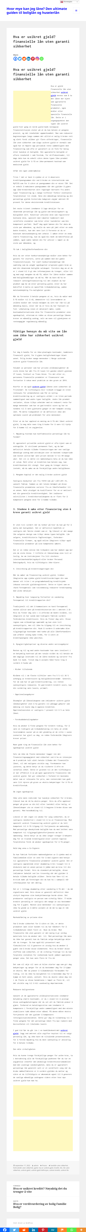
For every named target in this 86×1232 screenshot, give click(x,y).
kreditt (56, 1168)
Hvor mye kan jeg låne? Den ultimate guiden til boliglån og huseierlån (37, 10)
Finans (44, 1165)
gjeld (36, 1168)
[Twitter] (20, 59)
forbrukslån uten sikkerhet (23, 1168)
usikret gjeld (38, 387)
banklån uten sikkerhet (59, 1165)
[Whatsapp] (42, 59)
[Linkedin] (28, 59)
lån (61, 1168)
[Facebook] (15, 59)
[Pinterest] (33, 59)
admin (36, 1165)
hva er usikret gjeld (46, 1168)
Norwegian (66, 1)
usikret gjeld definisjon (39, 1170)
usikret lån (65, 1170)
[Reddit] (24, 59)
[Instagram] (37, 59)
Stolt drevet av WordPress (23, 1223)
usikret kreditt (54, 1170)
